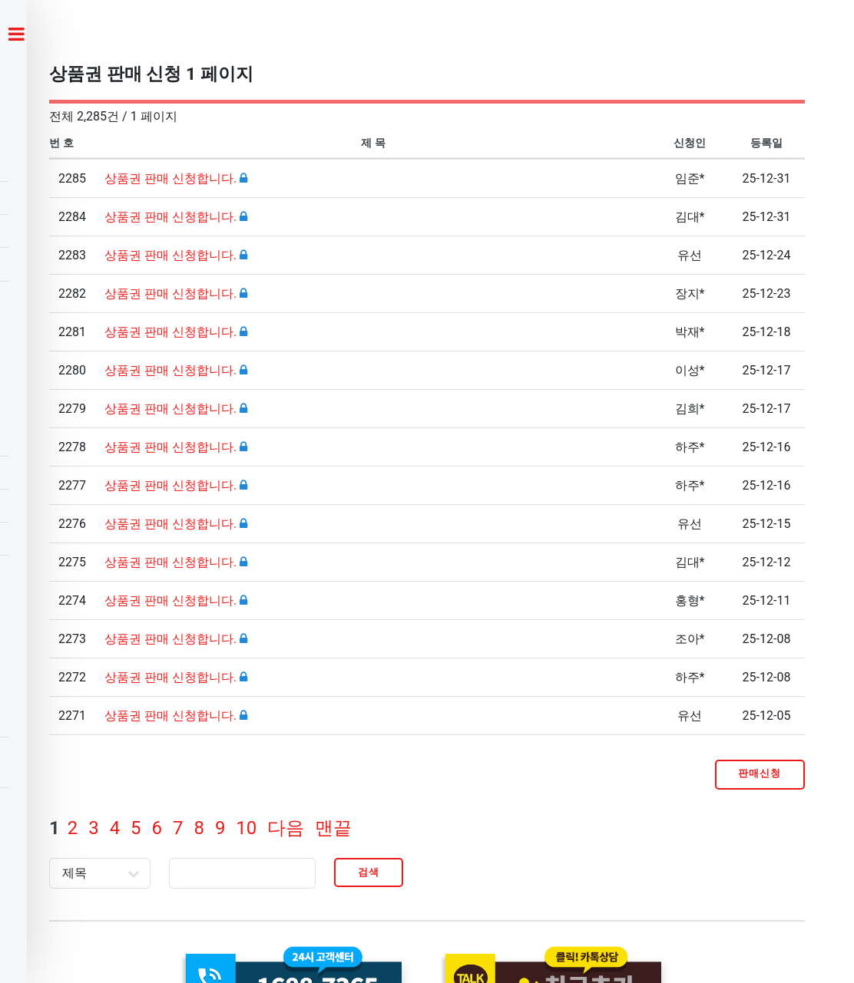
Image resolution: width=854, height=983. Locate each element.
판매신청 (759, 773)
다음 (285, 828)
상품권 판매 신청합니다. (172, 178)
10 (246, 828)
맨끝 (333, 828)
